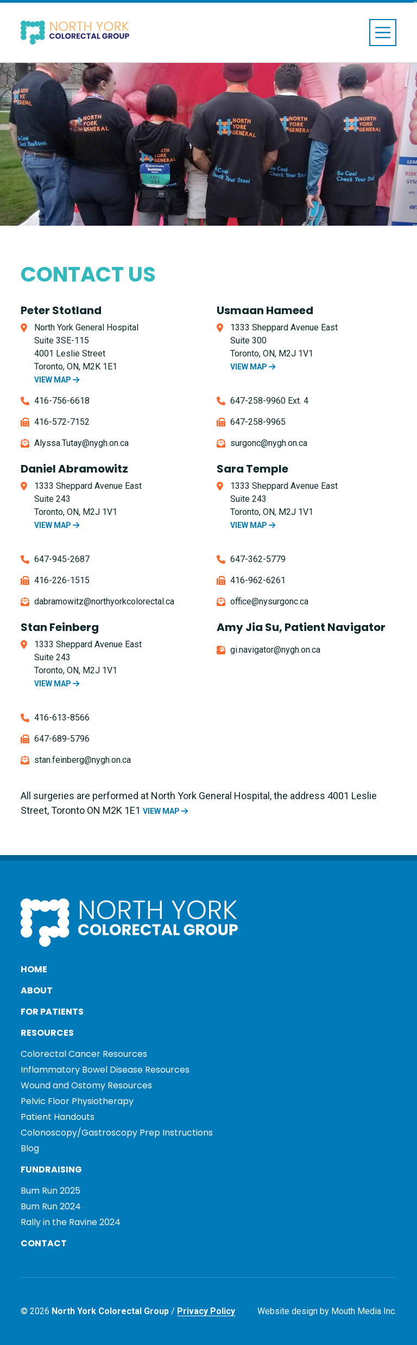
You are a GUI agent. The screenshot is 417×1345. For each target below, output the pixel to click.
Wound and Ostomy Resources (86, 1085)
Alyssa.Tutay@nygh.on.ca (81, 443)
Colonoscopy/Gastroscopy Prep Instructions (117, 1132)
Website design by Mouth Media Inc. (326, 1311)
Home (34, 969)
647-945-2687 (62, 559)
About (37, 990)
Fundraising (51, 1169)
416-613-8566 (62, 717)
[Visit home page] (75, 33)
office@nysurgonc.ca (269, 601)
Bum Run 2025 (50, 1190)
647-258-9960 (258, 401)
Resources (47, 1033)
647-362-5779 (258, 559)
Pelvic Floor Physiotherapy (77, 1101)
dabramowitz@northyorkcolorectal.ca (104, 601)
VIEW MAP (56, 379)
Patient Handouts (57, 1117)
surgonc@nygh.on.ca (268, 443)
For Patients (52, 1011)
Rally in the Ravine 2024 (71, 1222)
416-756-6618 (62, 401)
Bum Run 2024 (51, 1206)
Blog (30, 1148)
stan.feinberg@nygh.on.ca (82, 760)
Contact (44, 1243)
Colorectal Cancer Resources (84, 1054)
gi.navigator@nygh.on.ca (275, 650)
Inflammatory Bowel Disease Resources (105, 1069)
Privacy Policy (206, 1311)
